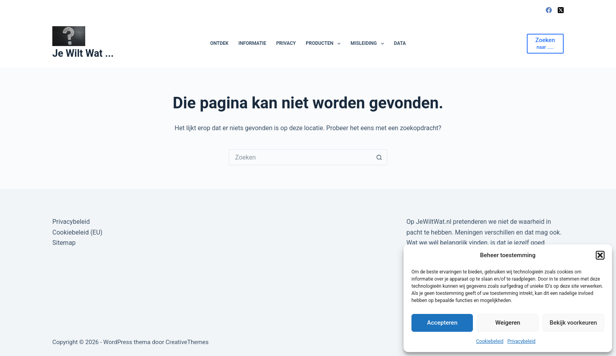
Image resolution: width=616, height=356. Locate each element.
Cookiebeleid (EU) (77, 232)
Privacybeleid (521, 341)
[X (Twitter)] (561, 10)
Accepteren (442, 322)
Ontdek (219, 43)
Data (400, 43)
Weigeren (507, 322)
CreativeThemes (187, 342)
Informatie (252, 43)
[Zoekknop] (379, 157)
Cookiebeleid (489, 341)
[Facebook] (549, 10)
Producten (325, 43)
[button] (600, 255)
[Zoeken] (545, 43)
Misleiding (368, 43)
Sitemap (64, 242)
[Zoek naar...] (300, 157)
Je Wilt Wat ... (83, 53)
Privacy (286, 43)
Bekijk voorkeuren (573, 322)
